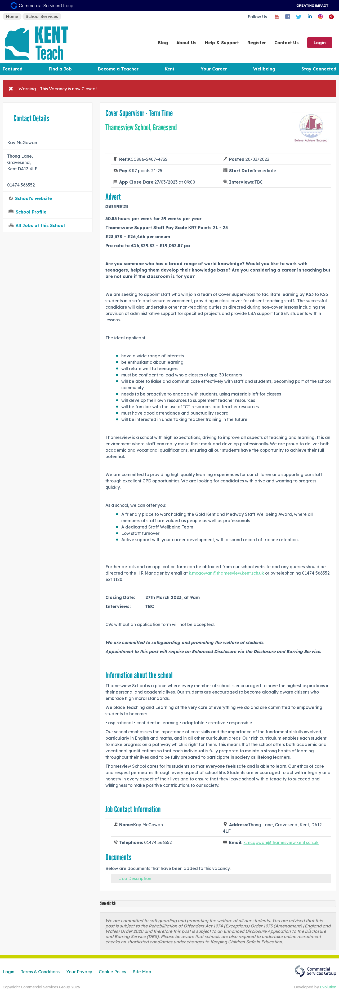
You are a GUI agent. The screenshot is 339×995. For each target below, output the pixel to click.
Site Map (142, 971)
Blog (163, 42)
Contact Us (286, 42)
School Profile (31, 212)
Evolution (328, 987)
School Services (42, 16)
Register (256, 42)
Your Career (214, 69)
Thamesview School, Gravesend (141, 127)
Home (12, 16)
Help (222, 42)
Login (320, 42)
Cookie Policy (112, 971)
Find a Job (60, 69)
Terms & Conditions (40, 971)
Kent (170, 69)
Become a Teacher (118, 69)
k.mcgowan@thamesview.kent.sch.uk (226, 573)
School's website (33, 198)
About (186, 42)
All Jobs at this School (40, 225)
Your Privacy (79, 971)
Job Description (135, 878)
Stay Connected (318, 69)
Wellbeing (264, 69)
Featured (13, 69)
